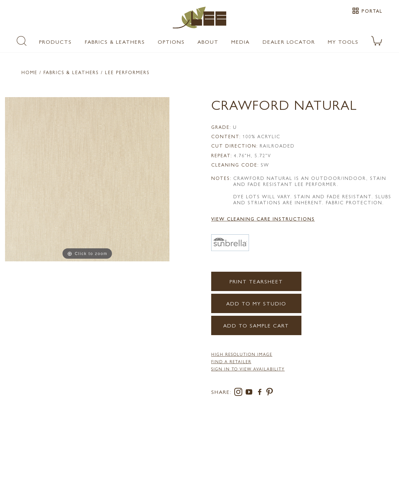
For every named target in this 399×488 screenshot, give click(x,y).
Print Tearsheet (256, 281)
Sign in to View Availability (248, 369)
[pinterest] (269, 393)
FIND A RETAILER (231, 361)
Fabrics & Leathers (115, 41)
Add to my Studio (256, 303)
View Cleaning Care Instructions (263, 218)
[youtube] (250, 393)
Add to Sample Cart (256, 325)
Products (55, 41)
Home (29, 72)
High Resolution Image (241, 354)
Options (171, 41)
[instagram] (239, 393)
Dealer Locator (289, 41)
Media (240, 41)
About (208, 41)
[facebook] (261, 393)
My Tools (343, 41)
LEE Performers (127, 72)
